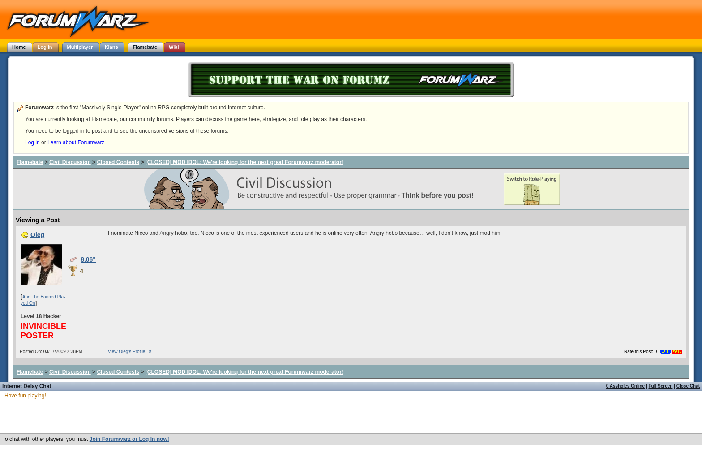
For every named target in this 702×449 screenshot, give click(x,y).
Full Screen (661, 386)
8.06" (88, 259)
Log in (32, 142)
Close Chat (688, 386)
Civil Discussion (70, 162)
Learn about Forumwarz (75, 142)
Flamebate (30, 162)
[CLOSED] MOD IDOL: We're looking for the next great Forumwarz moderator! (244, 162)
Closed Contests (118, 162)
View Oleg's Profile (126, 351)
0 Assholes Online (625, 386)
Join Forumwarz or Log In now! (129, 439)
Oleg (37, 234)
